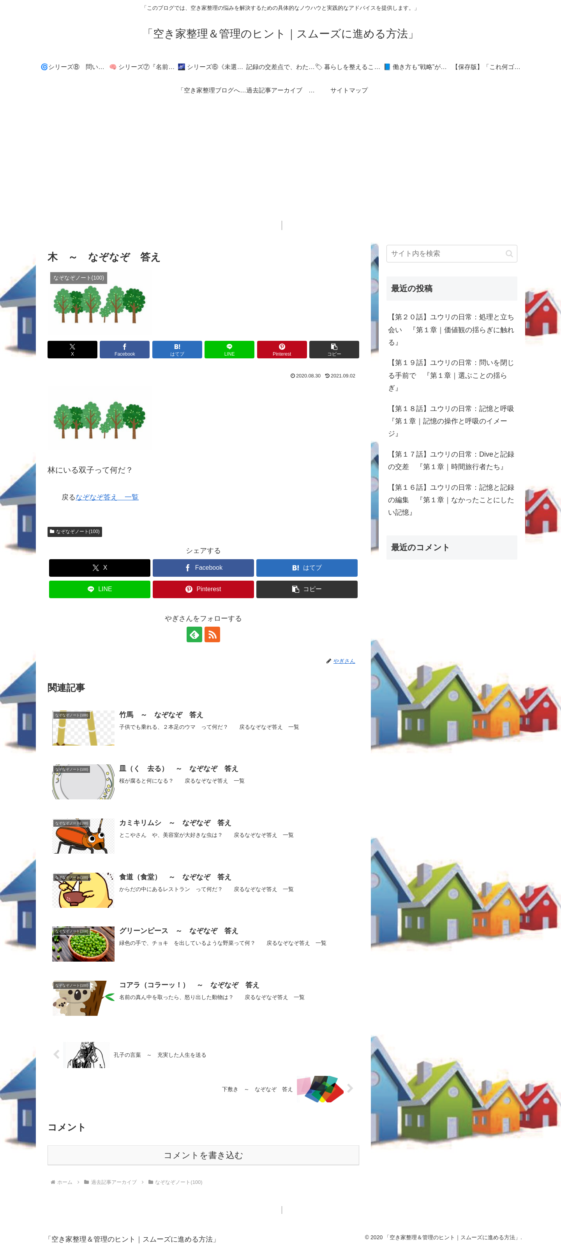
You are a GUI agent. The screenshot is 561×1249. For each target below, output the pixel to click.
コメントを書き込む (203, 1155)
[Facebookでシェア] (125, 349)
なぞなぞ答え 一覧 (107, 497)
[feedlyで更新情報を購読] (194, 634)
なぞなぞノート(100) (75, 531)
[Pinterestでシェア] (282, 349)
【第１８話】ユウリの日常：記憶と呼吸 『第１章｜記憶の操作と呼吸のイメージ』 (452, 421)
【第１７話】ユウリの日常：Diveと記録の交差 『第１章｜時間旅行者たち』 (451, 460)
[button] (334, 349)
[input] (451, 253)
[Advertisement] (280, 166)
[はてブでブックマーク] (177, 349)
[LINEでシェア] (229, 349)
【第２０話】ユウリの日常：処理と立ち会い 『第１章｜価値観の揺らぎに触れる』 (451, 329)
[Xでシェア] (72, 349)
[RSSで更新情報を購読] (212, 634)
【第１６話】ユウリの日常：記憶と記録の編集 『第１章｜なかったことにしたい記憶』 (451, 500)
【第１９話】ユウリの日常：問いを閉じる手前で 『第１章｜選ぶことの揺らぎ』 (451, 375)
